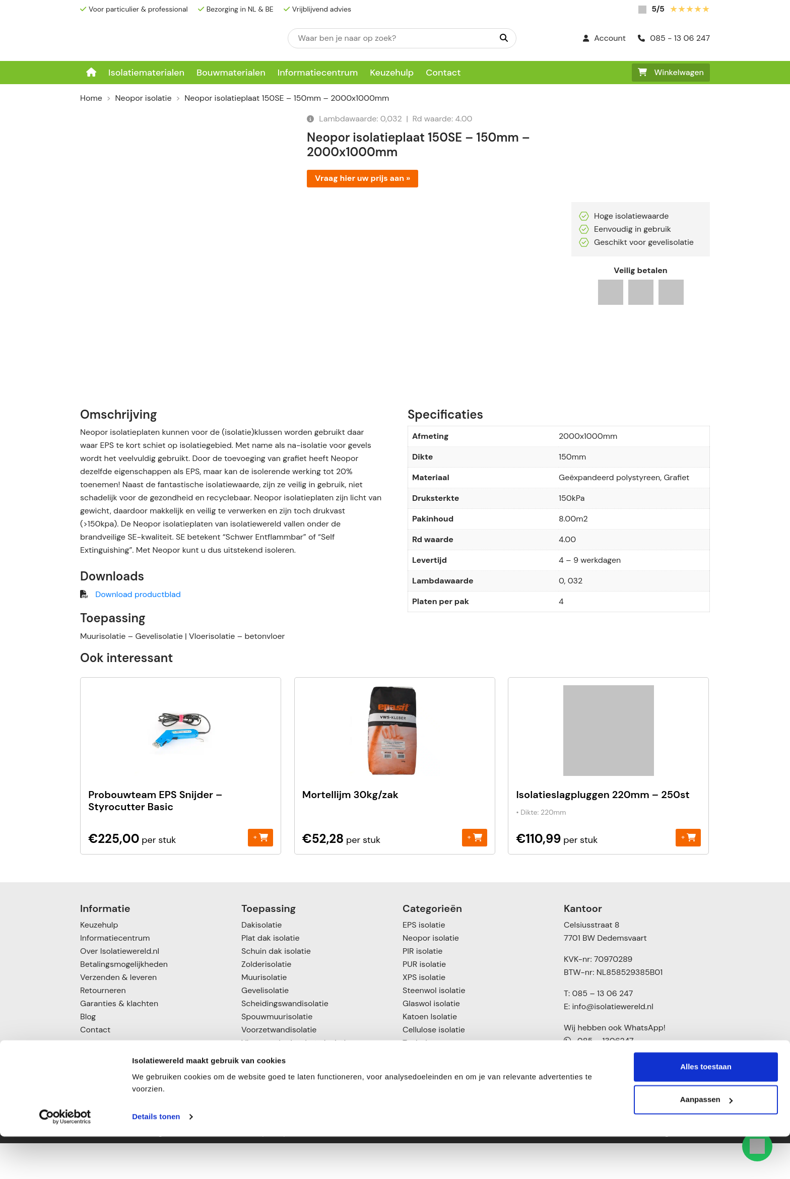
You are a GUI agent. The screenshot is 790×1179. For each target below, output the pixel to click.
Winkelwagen (671, 72)
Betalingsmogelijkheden (124, 1000)
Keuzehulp (392, 73)
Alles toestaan (706, 1109)
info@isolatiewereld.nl (612, 1042)
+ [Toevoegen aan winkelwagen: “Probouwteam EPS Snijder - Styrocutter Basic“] (260, 873)
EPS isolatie (424, 960)
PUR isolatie (424, 1000)
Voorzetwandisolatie (278, 1065)
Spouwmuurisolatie (276, 1052)
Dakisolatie (261, 960)
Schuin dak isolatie (276, 986)
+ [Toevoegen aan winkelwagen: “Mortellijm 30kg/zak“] (474, 873)
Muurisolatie (264, 1013)
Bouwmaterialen (231, 73)
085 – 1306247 (599, 1076)
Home (91, 98)
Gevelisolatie (265, 1026)
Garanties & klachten (119, 1039)
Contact (443, 73)
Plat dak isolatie (270, 973)
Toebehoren (425, 1078)
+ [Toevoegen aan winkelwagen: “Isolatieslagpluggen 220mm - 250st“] (688, 873)
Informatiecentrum (318, 73)
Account (604, 38)
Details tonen (156, 1159)
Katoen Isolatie (430, 1052)
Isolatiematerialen (146, 73)
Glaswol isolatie (431, 1039)
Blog (88, 1052)
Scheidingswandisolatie (284, 1039)
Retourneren (103, 1026)
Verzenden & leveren (118, 1013)
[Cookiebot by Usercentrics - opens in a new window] (65, 1159)
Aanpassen (706, 1142)
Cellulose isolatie (434, 1065)
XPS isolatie (424, 1013)
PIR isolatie (422, 986)
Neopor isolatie (143, 98)
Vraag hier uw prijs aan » (362, 178)
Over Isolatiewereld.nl (119, 986)
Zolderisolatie (266, 1000)
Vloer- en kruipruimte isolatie (295, 1078)
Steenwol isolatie (434, 1026)
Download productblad (137, 630)
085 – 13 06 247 (602, 1029)
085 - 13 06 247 (674, 38)
